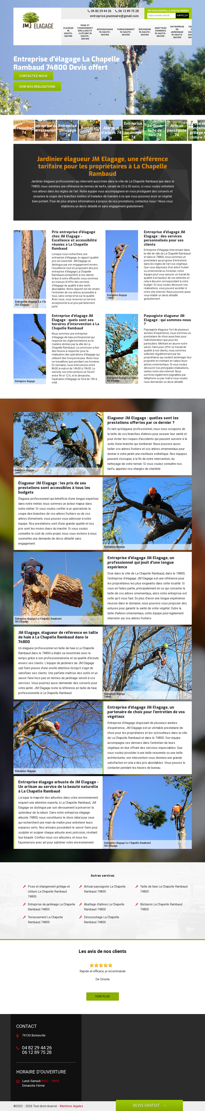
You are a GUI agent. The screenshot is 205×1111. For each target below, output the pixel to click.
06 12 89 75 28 (127, 11)
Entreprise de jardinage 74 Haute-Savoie (177, 32)
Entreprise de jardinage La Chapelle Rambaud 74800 (51, 907)
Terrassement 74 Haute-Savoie (126, 32)
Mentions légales (71, 1106)
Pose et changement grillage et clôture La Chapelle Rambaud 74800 (49, 891)
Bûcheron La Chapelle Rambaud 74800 (161, 907)
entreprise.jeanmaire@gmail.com (114, 16)
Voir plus (102, 996)
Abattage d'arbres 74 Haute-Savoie (160, 32)
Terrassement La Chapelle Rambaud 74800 (45, 919)
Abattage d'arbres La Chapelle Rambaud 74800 (104, 907)
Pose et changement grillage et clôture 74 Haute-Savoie (85, 32)
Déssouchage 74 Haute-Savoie (105, 32)
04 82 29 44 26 (99, 11)
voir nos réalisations (37, 87)
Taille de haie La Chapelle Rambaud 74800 (164, 889)
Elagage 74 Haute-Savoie (68, 32)
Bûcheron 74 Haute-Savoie (145, 32)
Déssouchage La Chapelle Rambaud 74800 (101, 919)
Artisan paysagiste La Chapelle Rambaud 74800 (105, 889)
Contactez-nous (33, 76)
